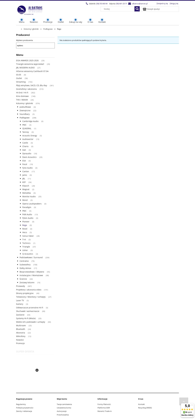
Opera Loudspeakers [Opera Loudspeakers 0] (32, 203)
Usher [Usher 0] (25, 250)
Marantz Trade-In (104, 411)
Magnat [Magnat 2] (25, 189)
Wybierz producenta (24, 40)
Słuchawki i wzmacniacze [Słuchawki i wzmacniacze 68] (27, 311)
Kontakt (141, 404)
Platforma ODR (103, 407)
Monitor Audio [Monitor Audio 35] (29, 196)
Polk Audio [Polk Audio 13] (27, 214)
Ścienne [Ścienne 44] (23, 279)
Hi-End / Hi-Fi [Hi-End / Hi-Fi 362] (22, 92)
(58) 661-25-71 (121, 3)
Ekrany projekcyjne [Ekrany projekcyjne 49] (25, 293)
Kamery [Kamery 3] (19, 304)
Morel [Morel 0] (25, 200)
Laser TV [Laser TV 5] (20, 300)
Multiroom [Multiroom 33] (21, 325)
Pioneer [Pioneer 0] (25, 221)
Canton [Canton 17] (25, 171)
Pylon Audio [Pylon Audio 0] (27, 218)
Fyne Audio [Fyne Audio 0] (27, 167)
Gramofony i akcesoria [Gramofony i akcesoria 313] (26, 89)
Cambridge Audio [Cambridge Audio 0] (30, 121)
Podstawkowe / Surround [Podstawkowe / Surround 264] (31, 257)
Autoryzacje (61, 411)
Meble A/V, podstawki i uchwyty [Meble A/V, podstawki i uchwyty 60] (30, 322)
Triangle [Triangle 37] (26, 246)
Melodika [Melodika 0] (26, 193)
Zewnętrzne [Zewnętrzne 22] (25, 110)
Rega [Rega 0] (24, 225)
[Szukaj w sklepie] (118, 8)
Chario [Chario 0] (25, 146)
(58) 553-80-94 (101, 3)
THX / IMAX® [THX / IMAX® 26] (22, 99)
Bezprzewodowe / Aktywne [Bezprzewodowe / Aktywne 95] (32, 271)
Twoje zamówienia (64, 404)
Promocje (20, 343)
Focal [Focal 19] (24, 164)
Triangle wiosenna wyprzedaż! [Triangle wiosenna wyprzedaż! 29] (30, 64)
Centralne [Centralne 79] (24, 261)
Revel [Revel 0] (24, 228)
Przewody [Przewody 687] (20, 286)
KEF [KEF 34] (24, 182)
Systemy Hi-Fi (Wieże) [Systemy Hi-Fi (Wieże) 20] (26, 318)
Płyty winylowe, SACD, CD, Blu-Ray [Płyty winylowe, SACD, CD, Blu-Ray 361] (31, 85)
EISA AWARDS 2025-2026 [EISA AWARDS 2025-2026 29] (27, 60)
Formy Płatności (104, 404)
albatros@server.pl (140, 3)
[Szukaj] (137, 8)
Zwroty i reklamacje (24, 411)
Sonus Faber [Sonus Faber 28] (28, 236)
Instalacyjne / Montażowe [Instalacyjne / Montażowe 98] (31, 275)
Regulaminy (21, 404)
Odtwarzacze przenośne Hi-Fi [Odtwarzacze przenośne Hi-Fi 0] (29, 307)
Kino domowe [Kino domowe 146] (22, 96)
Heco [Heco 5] (24, 232)
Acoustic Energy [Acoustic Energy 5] (29, 135)
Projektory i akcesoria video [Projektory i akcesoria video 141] (28, 289)
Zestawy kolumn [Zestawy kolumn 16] (27, 282)
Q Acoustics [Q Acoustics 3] (27, 254)
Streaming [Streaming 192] (21, 81)
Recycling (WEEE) (145, 407)
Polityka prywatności (24, 407)
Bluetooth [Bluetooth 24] (20, 329)
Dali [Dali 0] (24, 150)
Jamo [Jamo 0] (24, 175)
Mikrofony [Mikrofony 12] (20, 336)
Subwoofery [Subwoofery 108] (25, 264)
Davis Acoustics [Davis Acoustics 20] (29, 157)
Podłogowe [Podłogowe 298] (25, 117)
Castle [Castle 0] (25, 142)
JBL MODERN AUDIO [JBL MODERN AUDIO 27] (25, 67)
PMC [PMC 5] (24, 211)
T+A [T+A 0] (24, 239)
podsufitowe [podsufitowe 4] (25, 107)
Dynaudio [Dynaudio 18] (26, 153)
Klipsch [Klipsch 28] (25, 185)
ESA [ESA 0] (24, 160)
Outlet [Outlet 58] (19, 78)
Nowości (20, 340)
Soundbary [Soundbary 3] (25, 114)
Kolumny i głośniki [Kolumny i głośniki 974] (24, 103)
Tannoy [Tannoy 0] (25, 132)
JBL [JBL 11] (23, 178)
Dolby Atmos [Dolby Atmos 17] (25, 268)
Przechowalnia (63, 414)
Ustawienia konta (64, 407)
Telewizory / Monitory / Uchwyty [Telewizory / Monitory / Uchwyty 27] (31, 297)
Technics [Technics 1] (26, 243)
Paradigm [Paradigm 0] (26, 207)
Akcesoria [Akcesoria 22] (20, 332)
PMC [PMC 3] (24, 124)
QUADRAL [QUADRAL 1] (26, 128)
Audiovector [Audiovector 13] (27, 139)
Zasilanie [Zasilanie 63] (20, 314)
